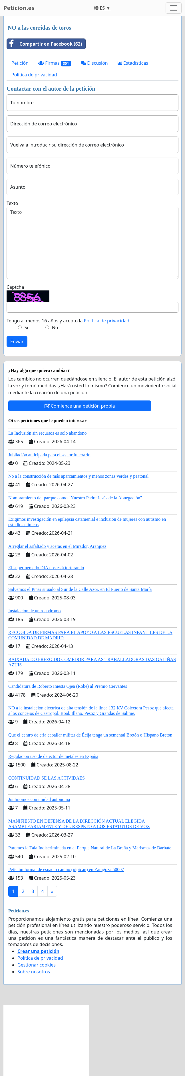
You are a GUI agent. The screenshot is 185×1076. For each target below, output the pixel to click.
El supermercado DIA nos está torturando (46, 567)
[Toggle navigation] (174, 8)
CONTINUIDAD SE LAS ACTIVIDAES (46, 778)
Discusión (94, 63)
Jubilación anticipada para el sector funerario (49, 454)
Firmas (54, 63)
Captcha (15, 287)
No (55, 327)
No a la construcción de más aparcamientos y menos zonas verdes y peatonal (78, 476)
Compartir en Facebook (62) (44, 44)
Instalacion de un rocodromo (34, 610)
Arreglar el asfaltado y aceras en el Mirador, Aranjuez (57, 546)
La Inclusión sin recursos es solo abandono (47, 433)
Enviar (17, 341)
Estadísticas (133, 63)
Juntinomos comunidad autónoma (39, 799)
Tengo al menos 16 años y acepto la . (68, 321)
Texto (12, 203)
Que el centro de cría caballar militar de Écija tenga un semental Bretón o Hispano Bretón (90, 735)
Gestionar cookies (36, 965)
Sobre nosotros (33, 972)
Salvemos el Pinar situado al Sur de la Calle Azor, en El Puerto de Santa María (80, 589)
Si (26, 327)
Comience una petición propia (80, 406)
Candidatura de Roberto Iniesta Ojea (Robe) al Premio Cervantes (67, 686)
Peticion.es (18, 8)
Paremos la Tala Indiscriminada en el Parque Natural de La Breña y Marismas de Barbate (89, 847)
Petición (20, 63)
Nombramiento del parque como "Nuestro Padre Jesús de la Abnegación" (75, 497)
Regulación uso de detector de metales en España (53, 756)
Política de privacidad (34, 75)
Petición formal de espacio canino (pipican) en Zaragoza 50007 (66, 869)
